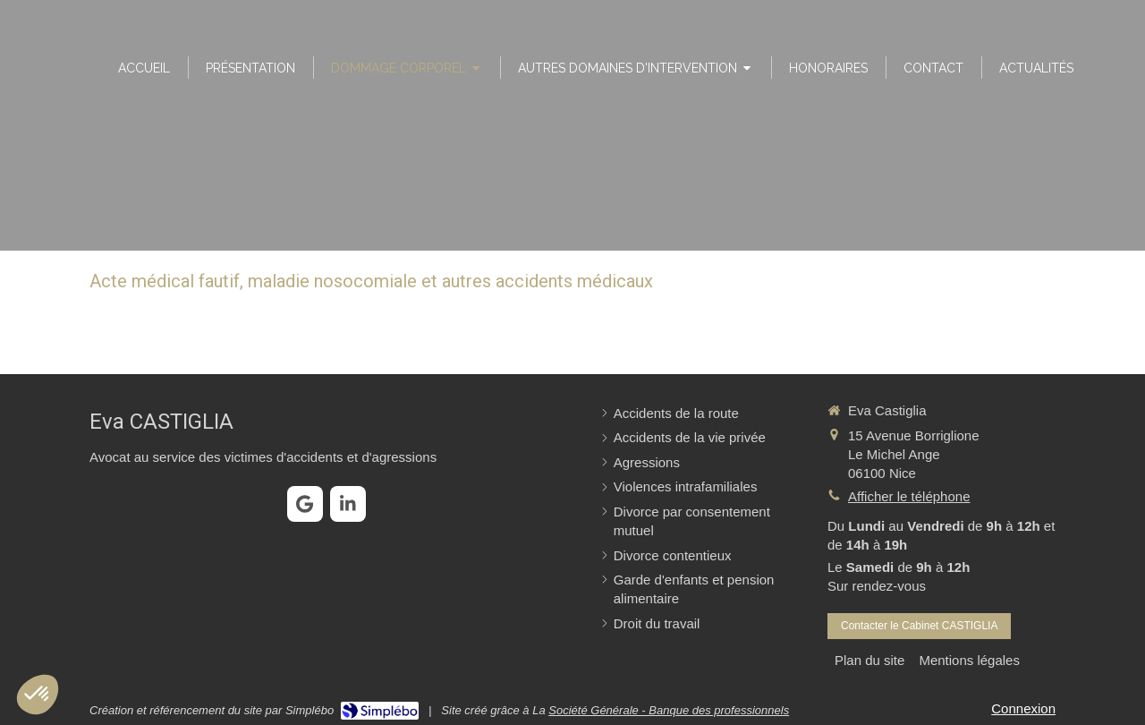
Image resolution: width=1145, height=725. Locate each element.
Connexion (1023, 708)
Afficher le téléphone (909, 496)
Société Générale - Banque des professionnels (668, 710)
